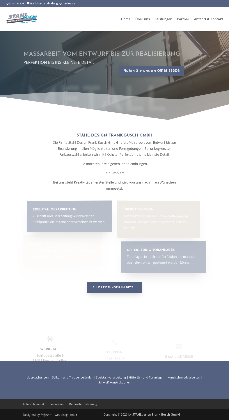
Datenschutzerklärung (83, 404)
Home (125, 19)
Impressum (57, 404)
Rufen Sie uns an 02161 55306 (149, 71)
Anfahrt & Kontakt (208, 19)
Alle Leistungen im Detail (114, 287)
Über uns (142, 19)
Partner (183, 19)
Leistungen (163, 19)
